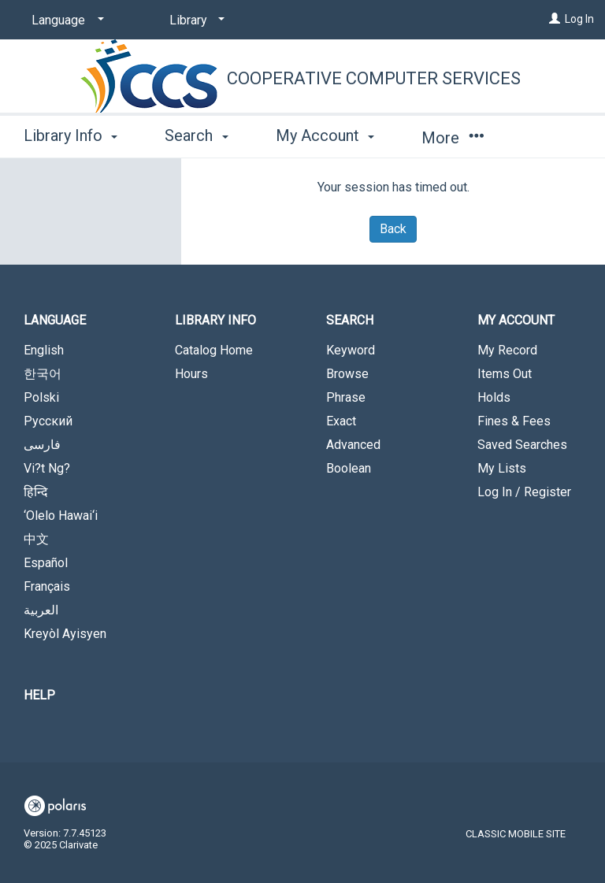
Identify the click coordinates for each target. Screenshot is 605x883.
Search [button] (196, 135)
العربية (41, 610)
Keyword (350, 350)
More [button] (452, 137)
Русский (48, 421)
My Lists (501, 468)
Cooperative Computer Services (374, 78)
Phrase (346, 397)
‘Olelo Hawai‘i (61, 515)
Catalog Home (214, 350)
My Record (507, 350)
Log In (579, 19)
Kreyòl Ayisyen (65, 633)
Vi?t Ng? (47, 468)
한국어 (42, 373)
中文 (36, 539)
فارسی (42, 444)
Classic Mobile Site (516, 834)
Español (46, 562)
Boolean (348, 468)
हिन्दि (36, 491)
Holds (493, 397)
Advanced (353, 444)
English (44, 350)
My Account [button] (325, 135)
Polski (41, 397)
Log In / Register (524, 491)
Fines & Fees (514, 421)
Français (47, 586)
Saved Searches (522, 444)
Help (39, 695)
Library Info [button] (70, 135)
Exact (341, 421)
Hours (191, 373)
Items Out (504, 373)
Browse (347, 373)
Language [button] (55, 320)
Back (393, 228)
